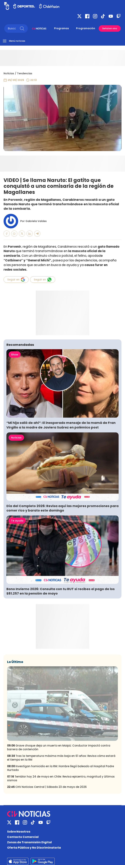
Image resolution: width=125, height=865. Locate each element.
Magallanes (47, 246)
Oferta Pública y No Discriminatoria (34, 848)
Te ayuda (17, 520)
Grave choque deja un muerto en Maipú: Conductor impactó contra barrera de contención (58, 747)
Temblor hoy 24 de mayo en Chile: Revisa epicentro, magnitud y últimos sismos (61, 778)
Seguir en (16, 279)
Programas (61, 28)
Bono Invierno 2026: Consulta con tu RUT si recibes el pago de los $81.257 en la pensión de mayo (60, 591)
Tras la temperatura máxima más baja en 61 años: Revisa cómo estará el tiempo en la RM (61, 757)
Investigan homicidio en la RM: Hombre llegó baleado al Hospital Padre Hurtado (60, 768)
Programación (85, 28)
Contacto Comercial (23, 837)
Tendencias (24, 73)
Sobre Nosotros (18, 832)
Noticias (9, 73)
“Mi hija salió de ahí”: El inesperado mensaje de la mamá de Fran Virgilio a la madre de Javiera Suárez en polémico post (61, 424)
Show (14, 354)
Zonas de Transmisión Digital (29, 842)
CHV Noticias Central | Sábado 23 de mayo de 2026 (47, 787)
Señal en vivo (109, 28)
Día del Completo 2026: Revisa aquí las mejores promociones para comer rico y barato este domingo (62, 508)
